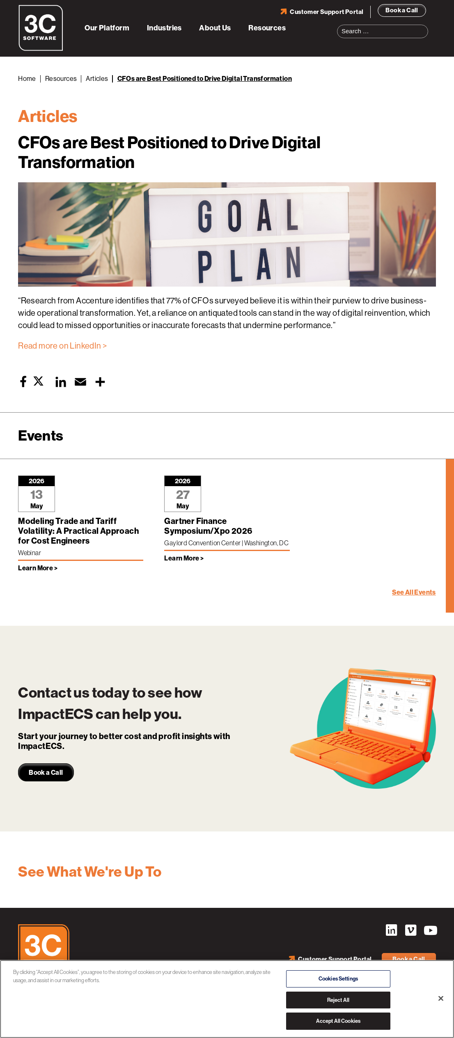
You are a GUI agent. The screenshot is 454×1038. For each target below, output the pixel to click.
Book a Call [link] (46, 772)
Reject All (338, 1000)
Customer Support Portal (326, 12)
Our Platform (107, 27)
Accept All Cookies (338, 1021)
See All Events (414, 592)
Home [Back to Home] (27, 79)
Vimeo (410, 930)
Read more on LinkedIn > (62, 346)
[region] (227, 999)
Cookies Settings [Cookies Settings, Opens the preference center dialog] (338, 979)
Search (424, 26)
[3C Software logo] (41, 49)
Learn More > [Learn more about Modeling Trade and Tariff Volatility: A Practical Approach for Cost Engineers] (37, 568)
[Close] (441, 999)
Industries (164, 27)
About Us (215, 27)
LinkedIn (391, 930)
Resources (267, 27)
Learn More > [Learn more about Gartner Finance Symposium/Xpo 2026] (184, 558)
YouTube (430, 930)
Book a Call (401, 10)
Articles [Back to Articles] (97, 79)
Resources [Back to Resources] (61, 79)
